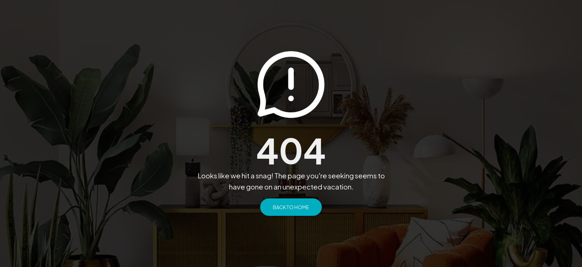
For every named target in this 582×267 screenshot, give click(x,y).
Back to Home (291, 207)
